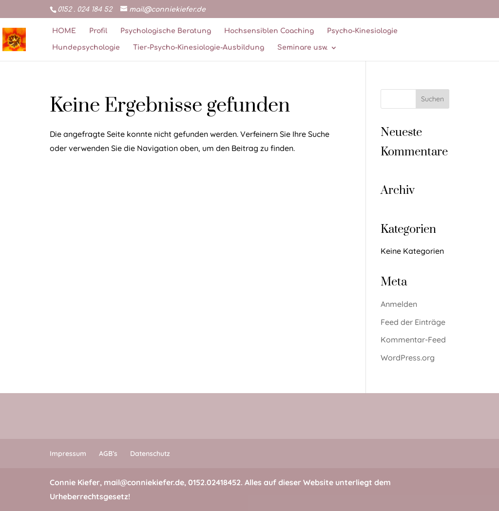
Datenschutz (150, 453)
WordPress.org (408, 357)
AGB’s (108, 453)
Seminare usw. (302, 47)
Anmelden (399, 304)
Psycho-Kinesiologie (362, 31)
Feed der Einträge (413, 322)
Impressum (68, 453)
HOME (64, 31)
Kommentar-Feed (413, 339)
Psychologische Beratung (165, 31)
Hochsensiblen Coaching (269, 31)
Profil (98, 31)
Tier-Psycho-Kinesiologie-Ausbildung (198, 47)
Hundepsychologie (86, 47)
